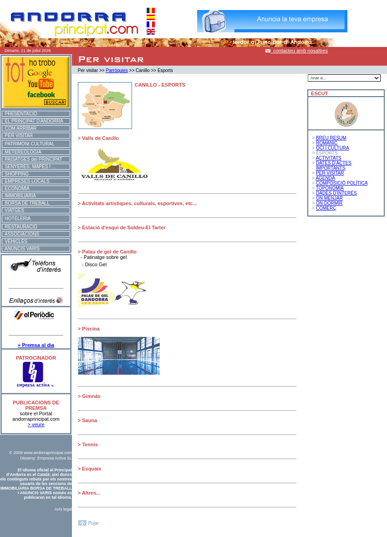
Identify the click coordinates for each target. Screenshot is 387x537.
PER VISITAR (17, 135)
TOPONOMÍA (330, 188)
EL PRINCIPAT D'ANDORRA (32, 121)
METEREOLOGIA (21, 152)
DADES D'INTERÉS (336, 193)
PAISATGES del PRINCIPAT (32, 159)
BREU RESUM (331, 137)
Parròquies (116, 70)
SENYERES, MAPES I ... (29, 166)
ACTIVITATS (328, 157)
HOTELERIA (16, 218)
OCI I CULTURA (332, 147)
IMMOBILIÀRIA (19, 195)
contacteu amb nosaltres (296, 50)
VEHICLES (14, 241)
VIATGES (13, 210)
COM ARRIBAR (19, 128)
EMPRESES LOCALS (25, 181)
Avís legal (63, 509)
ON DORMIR (329, 203)
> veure (36, 424)
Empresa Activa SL (54, 458)
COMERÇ (326, 208)
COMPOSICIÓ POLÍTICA (341, 183)
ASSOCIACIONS (20, 234)
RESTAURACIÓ (19, 226)
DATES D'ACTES (333, 162)
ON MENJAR (329, 198)
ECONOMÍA (16, 188)
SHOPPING (15, 173)
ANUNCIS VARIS (21, 248)
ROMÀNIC (326, 142)
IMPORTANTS (331, 167)
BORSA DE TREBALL (26, 203)
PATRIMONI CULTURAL (28, 143)
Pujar (93, 523)
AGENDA (325, 178)
